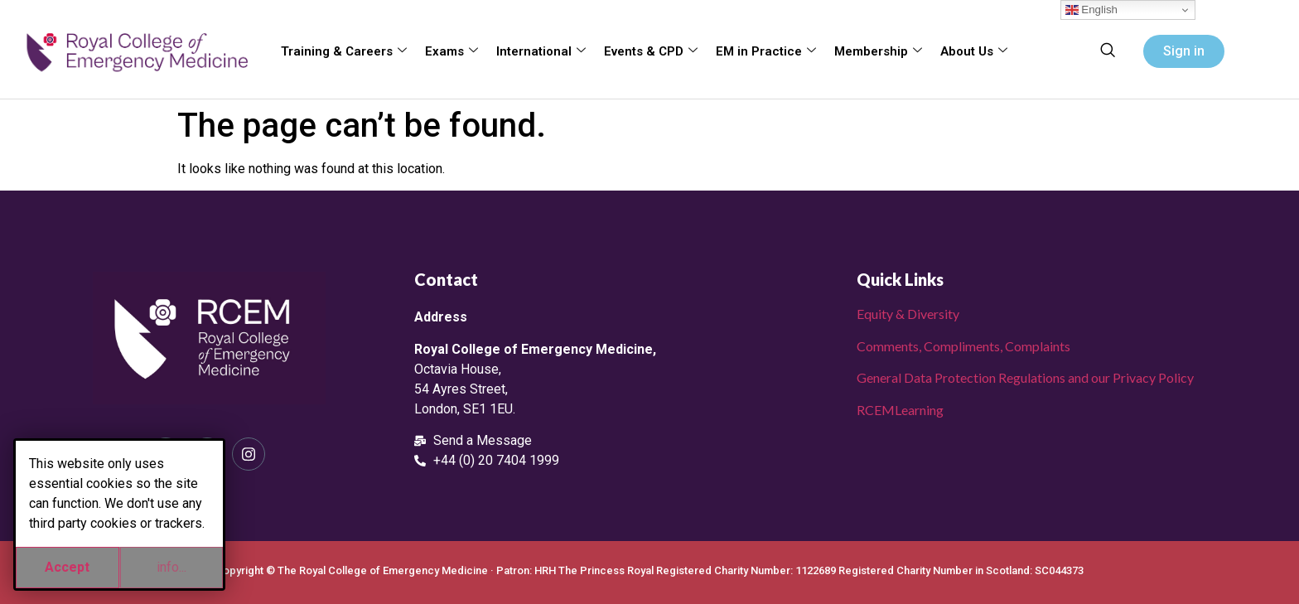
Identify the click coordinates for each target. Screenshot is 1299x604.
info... (171, 567)
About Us (973, 51)
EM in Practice (766, 51)
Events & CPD (651, 51)
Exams (451, 51)
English (1091, 10)
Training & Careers (344, 51)
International (541, 51)
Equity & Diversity (908, 313)
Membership (878, 51)
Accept (67, 567)
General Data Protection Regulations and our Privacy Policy (1025, 377)
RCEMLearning (900, 410)
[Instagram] (248, 454)
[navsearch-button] (1107, 51)
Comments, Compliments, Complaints (963, 346)
